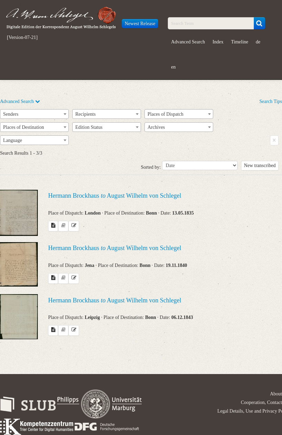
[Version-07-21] (22, 37)
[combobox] (34, 114)
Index (218, 41)
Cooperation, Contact (261, 402)
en (173, 67)
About (276, 393)
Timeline (239, 41)
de (258, 41)
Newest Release (139, 23)
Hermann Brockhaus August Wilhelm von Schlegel (114, 195)
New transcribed (259, 165)
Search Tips (270, 101)
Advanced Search (188, 41)
